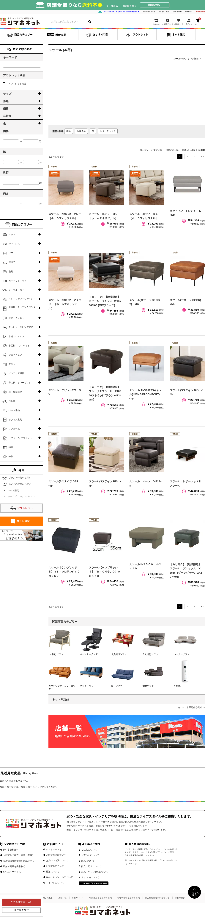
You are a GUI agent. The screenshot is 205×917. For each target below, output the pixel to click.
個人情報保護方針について (157, 898)
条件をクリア (21, 910)
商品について (88, 861)
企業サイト (189, 11)
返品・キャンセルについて (59, 877)
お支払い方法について (57, 860)
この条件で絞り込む (21, 902)
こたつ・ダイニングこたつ (22, 299)
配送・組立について (91, 866)
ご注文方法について (56, 855)
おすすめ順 (156, 150)
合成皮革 (81, 131)
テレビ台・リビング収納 (21, 327)
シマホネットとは (149, 11)
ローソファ (116, 686)
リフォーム (14, 428)
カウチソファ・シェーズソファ (61, 687)
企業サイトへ (78, 898)
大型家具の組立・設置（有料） (18, 855)
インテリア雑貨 (16, 373)
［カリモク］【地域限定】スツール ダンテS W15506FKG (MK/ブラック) (105, 301)
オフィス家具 (15, 419)
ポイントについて (55, 882)
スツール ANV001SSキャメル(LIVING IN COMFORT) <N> (145, 394)
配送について (52, 871)
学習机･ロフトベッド (19, 345)
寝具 (11, 271)
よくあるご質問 (164, 11)
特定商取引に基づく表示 (100, 898)
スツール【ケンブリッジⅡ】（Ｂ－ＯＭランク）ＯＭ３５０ (64, 571)
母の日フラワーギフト (20, 382)
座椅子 (12, 262)
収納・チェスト (16, 318)
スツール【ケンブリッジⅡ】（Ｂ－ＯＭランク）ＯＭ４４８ (104, 571)
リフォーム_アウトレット (21, 438)
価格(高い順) (188, 150)
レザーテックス (108, 131)
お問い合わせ (177, 11)
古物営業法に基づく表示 (128, 898)
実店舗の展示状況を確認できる (18, 861)
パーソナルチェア (89, 654)
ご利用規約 (180, 898)
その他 (177, 686)
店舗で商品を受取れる (14, 866)
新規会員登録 (200, 11)
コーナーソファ (181, 654)
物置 (11, 447)
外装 (11, 456)
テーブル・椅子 (16, 290)
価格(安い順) (172, 150)
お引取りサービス (12, 871)
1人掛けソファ (55, 654)
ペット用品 (14, 410)
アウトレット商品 (14, 83)
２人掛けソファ (119, 654)
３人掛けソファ (150, 654)
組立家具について (55, 866)
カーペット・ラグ (17, 281)
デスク (12, 364)
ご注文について (89, 849)
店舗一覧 (62, 898)
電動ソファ (148, 686)
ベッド (12, 234)
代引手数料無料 (11, 849)
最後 (202, 156)
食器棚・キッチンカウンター (22, 308)
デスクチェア (15, 355)
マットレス (14, 244)
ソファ (12, 253)
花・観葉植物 (15, 392)
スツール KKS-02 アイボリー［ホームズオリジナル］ (64, 304)
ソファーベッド (87, 686)
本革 (68, 131)
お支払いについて (90, 855)
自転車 (12, 401)
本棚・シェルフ (16, 336)
